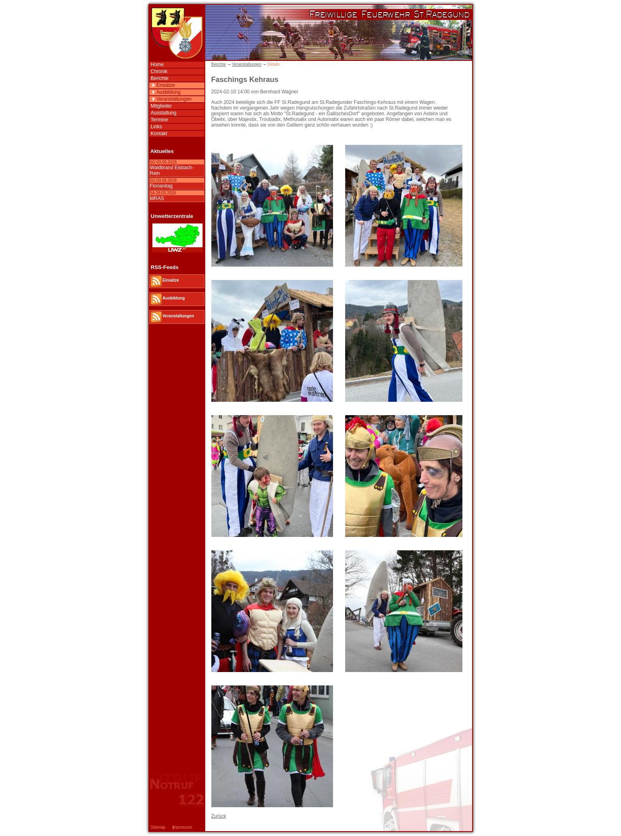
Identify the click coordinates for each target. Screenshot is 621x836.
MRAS (157, 198)
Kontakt (159, 133)
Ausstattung (163, 113)
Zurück (218, 816)
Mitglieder (161, 106)
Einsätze (166, 85)
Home (157, 64)
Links (156, 126)
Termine (159, 120)
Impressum (182, 827)
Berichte (218, 64)
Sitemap (158, 827)
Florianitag (161, 186)
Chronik (159, 71)
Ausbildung (168, 92)
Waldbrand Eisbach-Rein (172, 170)
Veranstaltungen (246, 64)
